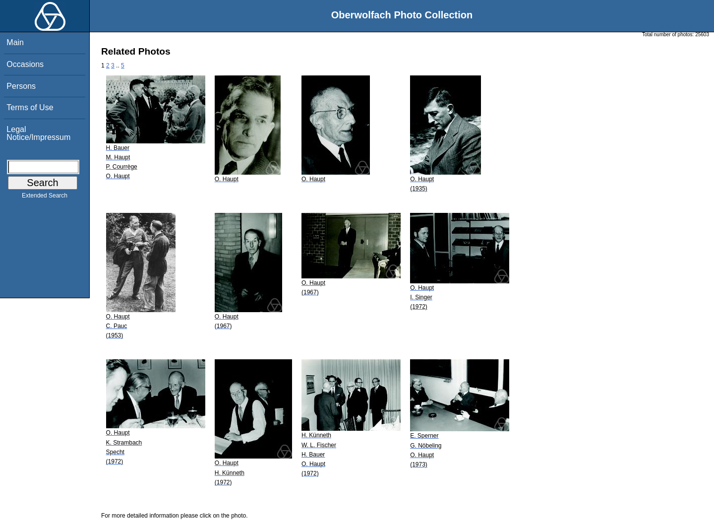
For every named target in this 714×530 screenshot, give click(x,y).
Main (15, 42)
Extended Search (44, 197)
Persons (21, 86)
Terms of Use (29, 107)
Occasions (25, 64)
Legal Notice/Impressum (38, 133)
